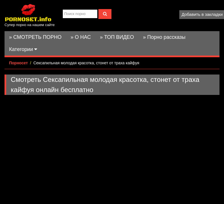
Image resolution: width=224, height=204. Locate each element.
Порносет (18, 63)
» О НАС (81, 37)
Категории (23, 49)
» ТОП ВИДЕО (117, 37)
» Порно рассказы (164, 37)
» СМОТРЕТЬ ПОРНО (35, 37)
